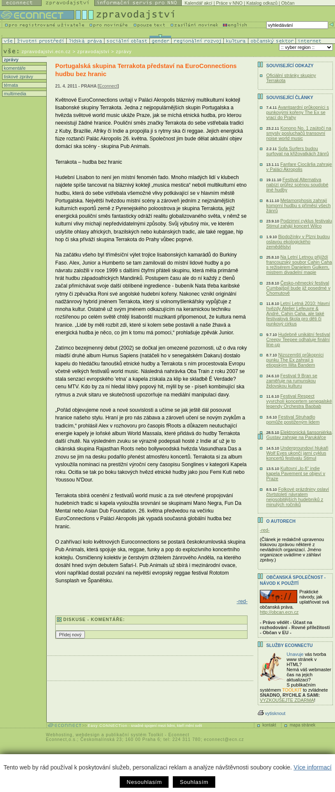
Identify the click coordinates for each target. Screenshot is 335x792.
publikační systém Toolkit (134, 734)
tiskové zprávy (18, 76)
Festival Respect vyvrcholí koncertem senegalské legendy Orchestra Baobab (299, 401)
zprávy (10, 59)
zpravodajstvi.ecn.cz (46, 51)
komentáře (14, 68)
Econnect (108, 86)
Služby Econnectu (289, 645)
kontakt (269, 725)
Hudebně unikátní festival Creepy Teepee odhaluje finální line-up (298, 339)
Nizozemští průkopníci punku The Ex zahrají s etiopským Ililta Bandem (295, 360)
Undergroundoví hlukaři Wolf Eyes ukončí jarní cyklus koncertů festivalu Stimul (297, 453)
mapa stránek (302, 725)
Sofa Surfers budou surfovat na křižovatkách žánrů (297, 151)
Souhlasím (194, 782)
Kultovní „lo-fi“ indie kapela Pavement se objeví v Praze (295, 473)
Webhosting (59, 734)
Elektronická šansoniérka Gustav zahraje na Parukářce (299, 435)
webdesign (88, 734)
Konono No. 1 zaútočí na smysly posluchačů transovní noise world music (298, 133)
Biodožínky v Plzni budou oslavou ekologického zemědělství (298, 241)
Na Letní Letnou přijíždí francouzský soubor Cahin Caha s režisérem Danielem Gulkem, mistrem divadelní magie (299, 264)
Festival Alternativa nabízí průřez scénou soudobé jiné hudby (297, 184)
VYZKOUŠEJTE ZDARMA (287, 700)
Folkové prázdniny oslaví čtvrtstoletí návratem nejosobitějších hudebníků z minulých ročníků (297, 497)
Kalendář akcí (198, 3)
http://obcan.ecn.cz (279, 612)
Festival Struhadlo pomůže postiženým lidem (293, 419)
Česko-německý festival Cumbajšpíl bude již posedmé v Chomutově (298, 288)
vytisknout (271, 713)
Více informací (312, 767)
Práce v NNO (229, 3)
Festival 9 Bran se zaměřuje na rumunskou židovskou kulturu (291, 380)
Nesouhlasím (144, 782)
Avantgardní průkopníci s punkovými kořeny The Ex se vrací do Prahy (297, 112)
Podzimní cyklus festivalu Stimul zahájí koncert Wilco (299, 223)
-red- (242, 601)
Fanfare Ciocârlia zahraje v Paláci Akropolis (299, 167)
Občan (287, 3)
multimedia (14, 93)
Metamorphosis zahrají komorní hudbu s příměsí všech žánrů (298, 205)
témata (10, 85)
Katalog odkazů (261, 3)
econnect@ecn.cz (224, 739)
